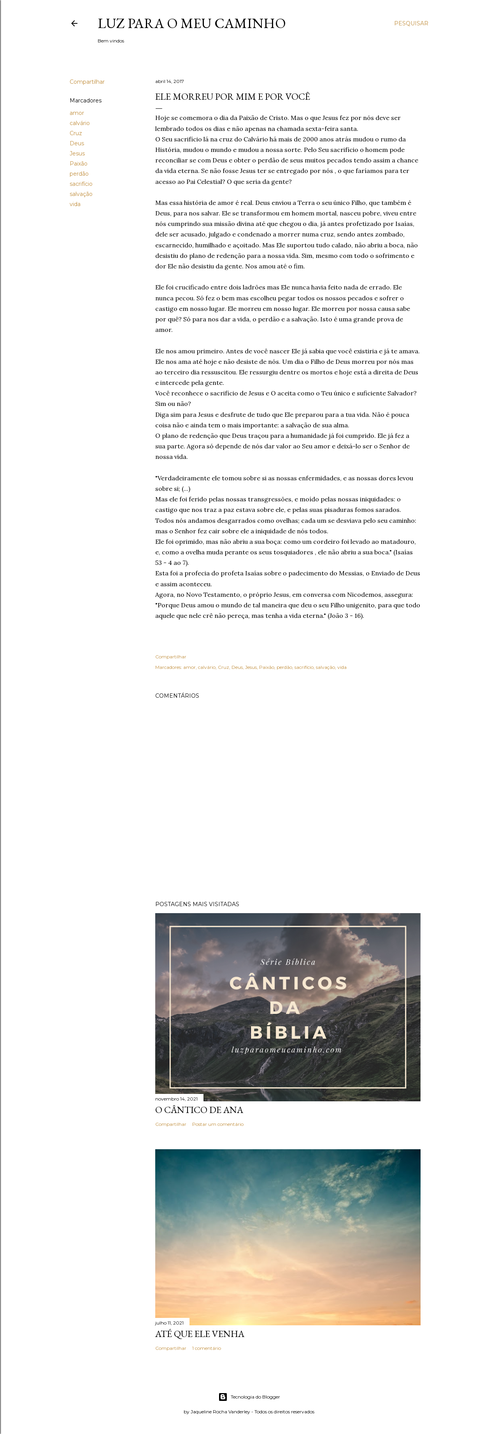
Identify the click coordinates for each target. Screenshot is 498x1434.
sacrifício (81, 183)
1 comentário (206, 1348)
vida (75, 204)
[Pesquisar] (411, 23)
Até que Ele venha (199, 1334)
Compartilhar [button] (87, 81)
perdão (79, 173)
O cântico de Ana (199, 1110)
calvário (80, 123)
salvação (81, 194)
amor (77, 112)
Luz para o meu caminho (192, 23)
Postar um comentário (218, 1124)
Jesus (77, 153)
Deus (77, 143)
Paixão (79, 163)
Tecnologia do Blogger (249, 1397)
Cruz (76, 133)
